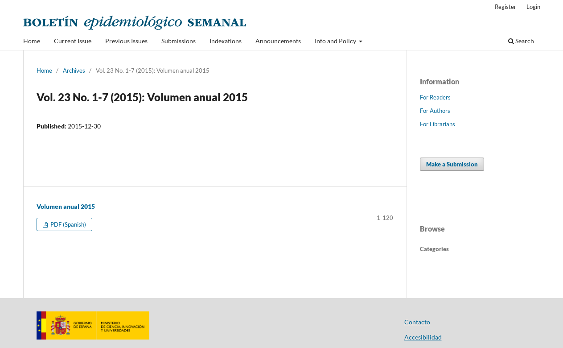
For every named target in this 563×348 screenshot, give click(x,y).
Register (505, 6)
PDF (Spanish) (67, 224)
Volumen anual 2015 (66, 206)
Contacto (417, 322)
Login (533, 6)
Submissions (178, 41)
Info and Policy (336, 41)
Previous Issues (126, 41)
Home (31, 41)
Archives (74, 70)
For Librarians (437, 124)
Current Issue (72, 41)
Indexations (226, 41)
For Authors (435, 110)
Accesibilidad (423, 337)
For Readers (435, 97)
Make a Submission (452, 164)
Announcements (278, 41)
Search (521, 41)
